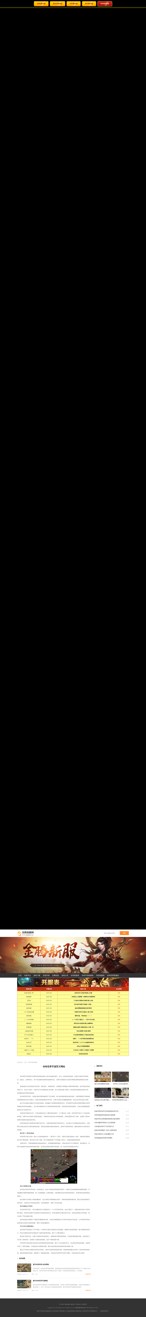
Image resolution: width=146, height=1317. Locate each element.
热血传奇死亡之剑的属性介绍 (104, 1134)
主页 (20, 975)
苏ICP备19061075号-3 (92, 1307)
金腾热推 (55, 975)
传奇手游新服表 (87, 975)
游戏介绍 (64, 975)
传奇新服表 (75, 975)
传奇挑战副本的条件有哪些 (103, 1138)
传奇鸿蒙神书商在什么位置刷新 (104, 1122)
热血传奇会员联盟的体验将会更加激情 (107, 1119)
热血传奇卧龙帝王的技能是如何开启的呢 (107, 1111)
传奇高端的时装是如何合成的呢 (104, 1115)
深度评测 (46, 975)
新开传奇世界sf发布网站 (41, 1264)
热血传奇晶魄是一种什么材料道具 (105, 1130)
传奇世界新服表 (113, 975)
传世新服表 (100, 975)
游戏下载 (37, 975)
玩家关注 (27, 975)
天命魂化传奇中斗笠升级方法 (104, 1126)
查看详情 (88, 1274)
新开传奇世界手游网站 (40, 1280)
